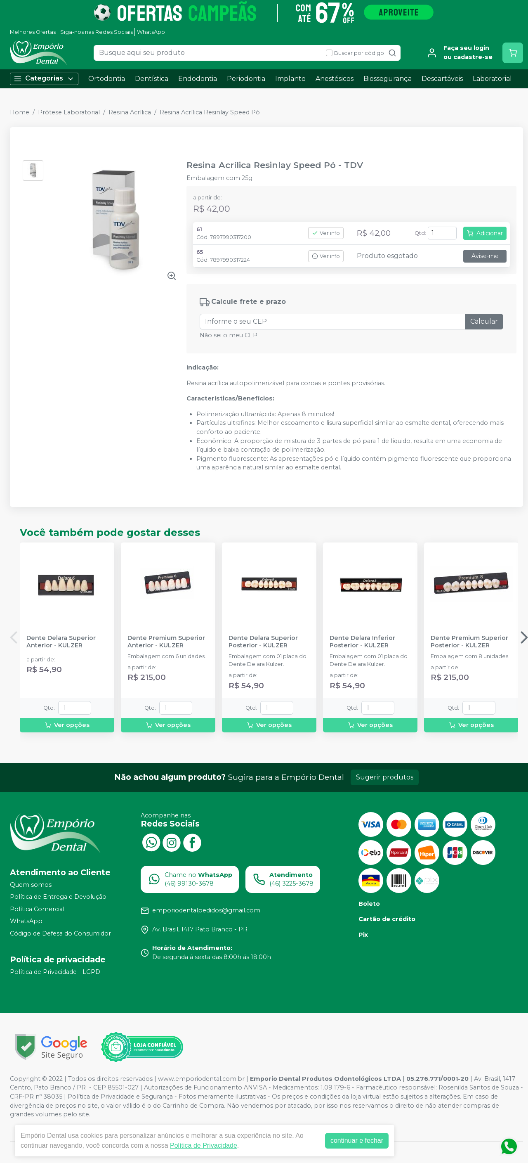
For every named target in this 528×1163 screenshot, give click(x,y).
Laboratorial (492, 79)
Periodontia (246, 79)
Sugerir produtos (384, 777)
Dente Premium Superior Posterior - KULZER (469, 642)
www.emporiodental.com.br (201, 1078)
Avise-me (485, 256)
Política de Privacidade (203, 1145)
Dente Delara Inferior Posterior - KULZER (362, 642)
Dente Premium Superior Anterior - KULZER (166, 642)
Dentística (151, 79)
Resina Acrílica (129, 112)
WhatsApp (151, 32)
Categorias (44, 78)
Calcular (484, 321)
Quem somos (31, 884)
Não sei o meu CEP (228, 335)
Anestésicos (335, 79)
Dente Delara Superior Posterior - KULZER (263, 642)
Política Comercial (37, 909)
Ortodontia (106, 79)
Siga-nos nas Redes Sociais (96, 32)
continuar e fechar (356, 1140)
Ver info (326, 233)
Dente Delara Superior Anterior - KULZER (61, 642)
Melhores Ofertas (33, 32)
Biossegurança (387, 79)
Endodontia (197, 79)
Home (19, 112)
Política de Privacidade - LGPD (55, 972)
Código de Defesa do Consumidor (60, 933)
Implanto (290, 79)
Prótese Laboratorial (69, 112)
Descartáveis (442, 79)
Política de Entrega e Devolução (58, 896)
